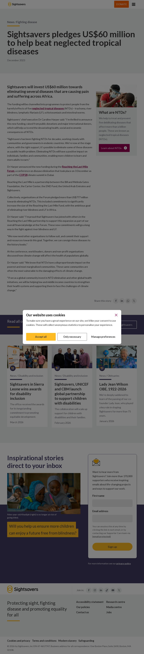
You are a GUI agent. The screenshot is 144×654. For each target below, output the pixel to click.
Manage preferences (103, 336)
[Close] (116, 315)
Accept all (41, 336)
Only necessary (72, 336)
